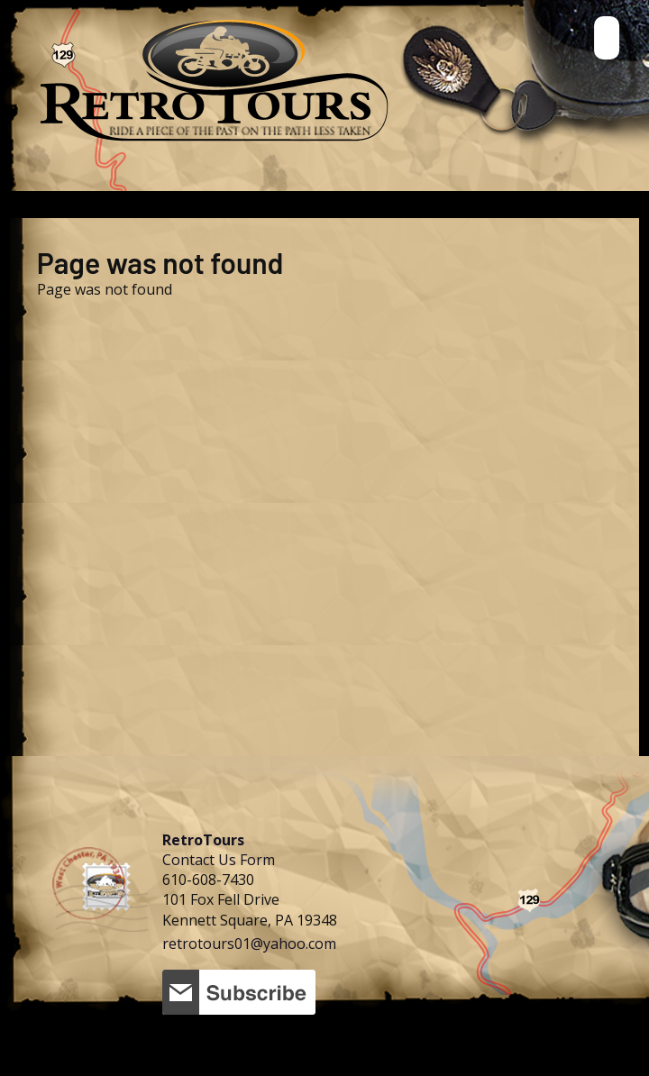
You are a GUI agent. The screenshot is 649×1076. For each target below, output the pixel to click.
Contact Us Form (218, 860)
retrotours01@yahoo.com (249, 943)
